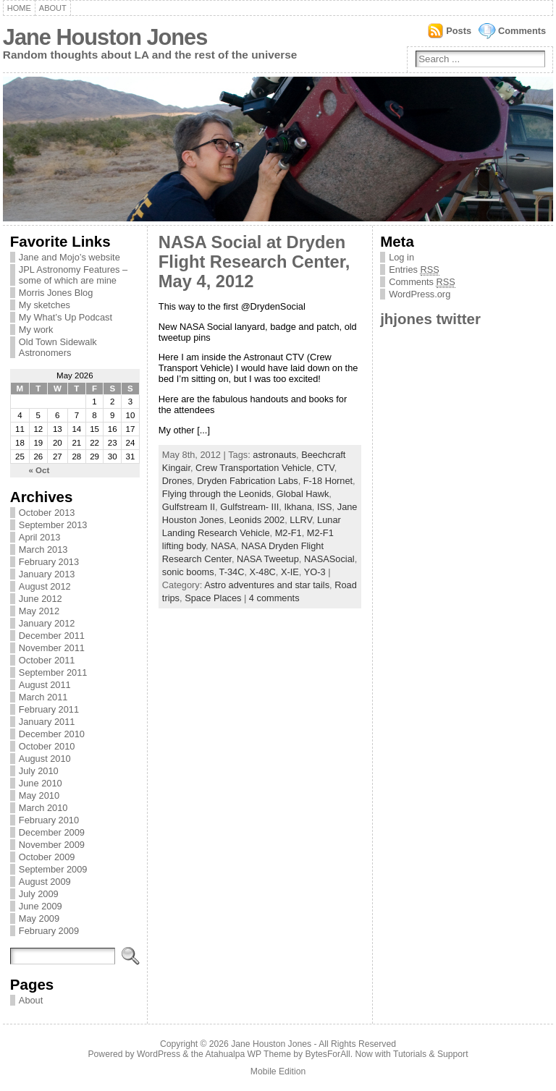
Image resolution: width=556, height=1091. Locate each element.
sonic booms (188, 571)
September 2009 (53, 869)
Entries (414, 270)
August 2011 (45, 684)
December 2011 (52, 635)
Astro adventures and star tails (266, 585)
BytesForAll (328, 1054)
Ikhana (297, 506)
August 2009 (45, 881)
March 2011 (43, 697)
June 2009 (40, 906)
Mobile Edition (278, 1071)
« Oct (39, 470)
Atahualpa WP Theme (247, 1054)
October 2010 (47, 746)
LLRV (301, 519)
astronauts (274, 454)
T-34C (232, 571)
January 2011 (47, 721)
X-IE (290, 571)
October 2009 (47, 857)
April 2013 (40, 537)
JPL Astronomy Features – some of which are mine (73, 275)
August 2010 (45, 758)
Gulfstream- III (249, 506)
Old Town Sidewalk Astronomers (58, 347)
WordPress (158, 1054)
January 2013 (47, 574)
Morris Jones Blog (56, 292)
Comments (522, 30)
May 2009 (39, 918)
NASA (223, 545)
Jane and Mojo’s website (69, 257)
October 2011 (47, 660)
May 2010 (39, 795)
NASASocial (329, 558)
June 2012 (40, 598)
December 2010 (52, 734)
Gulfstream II (188, 506)
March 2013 (43, 549)
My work (36, 329)
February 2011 (49, 709)
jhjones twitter (430, 318)
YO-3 (315, 571)
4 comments (274, 598)
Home (19, 8)
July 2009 (39, 893)
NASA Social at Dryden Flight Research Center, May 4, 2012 (254, 262)
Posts (458, 30)
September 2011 (53, 672)
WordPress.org (419, 294)
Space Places (213, 598)
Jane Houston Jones (105, 37)
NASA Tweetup (268, 558)
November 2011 (52, 647)
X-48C (263, 571)
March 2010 (43, 807)
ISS (324, 506)
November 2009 (52, 844)
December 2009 (52, 832)
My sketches (44, 305)
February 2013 (49, 561)
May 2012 (39, 611)
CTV (325, 467)
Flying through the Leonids (216, 493)
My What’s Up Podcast (65, 317)
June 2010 (40, 783)
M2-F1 (288, 532)
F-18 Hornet (328, 480)
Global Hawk (303, 493)
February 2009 (49, 930)
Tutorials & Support (430, 1054)
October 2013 (47, 512)
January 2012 (47, 623)
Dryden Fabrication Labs (247, 480)
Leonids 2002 (257, 519)
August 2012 (45, 586)
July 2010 (39, 770)
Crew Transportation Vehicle (253, 467)
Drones (177, 480)
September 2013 (53, 524)
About (53, 8)
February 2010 (49, 820)
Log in (401, 257)
